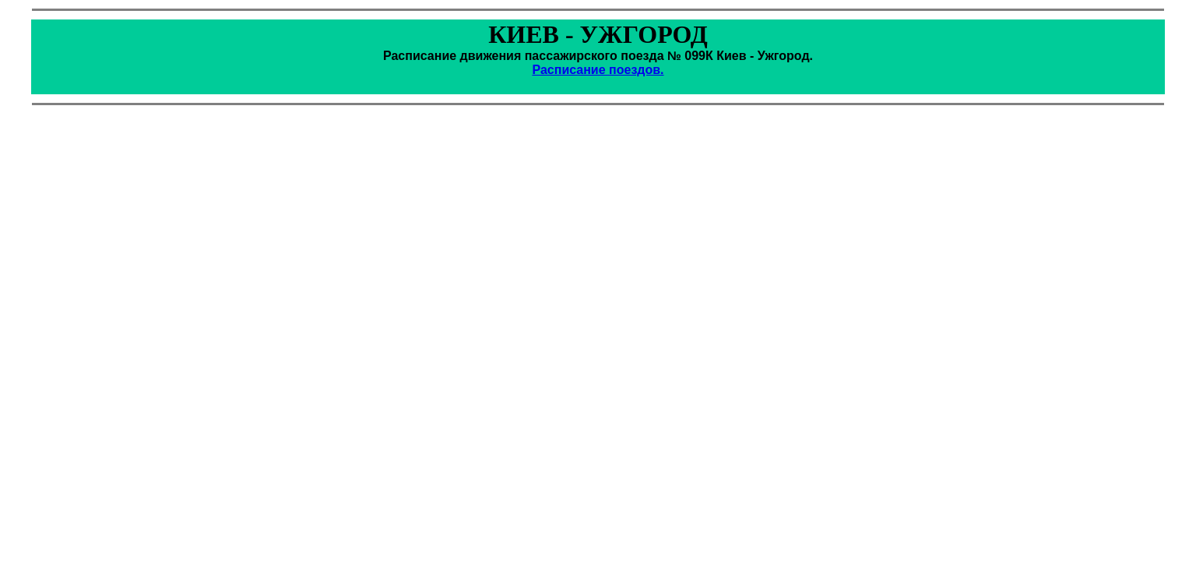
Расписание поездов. (597, 69)
